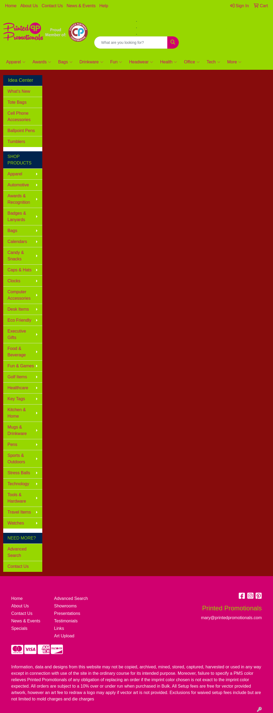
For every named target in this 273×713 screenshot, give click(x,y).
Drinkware (91, 62)
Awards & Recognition (18, 199)
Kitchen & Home (16, 412)
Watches (15, 523)
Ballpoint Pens (21, 130)
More (234, 62)
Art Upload (64, 636)
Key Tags (16, 398)
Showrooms (65, 606)
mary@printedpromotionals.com (227, 20)
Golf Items (17, 377)
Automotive (18, 185)
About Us (29, 5)
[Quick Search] (131, 42)
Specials (19, 628)
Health (168, 62)
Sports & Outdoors (16, 458)
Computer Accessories (19, 295)
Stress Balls (18, 473)
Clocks (13, 281)
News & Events (81, 5)
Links (59, 628)
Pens (12, 444)
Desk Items (18, 309)
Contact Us (52, 5)
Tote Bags (16, 102)
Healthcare (17, 388)
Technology (18, 483)
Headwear (141, 62)
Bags (65, 62)
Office (192, 62)
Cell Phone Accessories (19, 116)
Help (103, 5)
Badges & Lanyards (16, 216)
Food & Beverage (16, 351)
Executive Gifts (16, 334)
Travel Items (19, 512)
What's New (18, 91)
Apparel (15, 62)
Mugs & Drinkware (17, 430)
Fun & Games (20, 366)
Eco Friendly (19, 320)
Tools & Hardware (16, 497)
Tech (213, 62)
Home (11, 5)
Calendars (17, 241)
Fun (116, 62)
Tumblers (16, 141)
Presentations (67, 613)
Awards (41, 62)
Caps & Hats (19, 270)
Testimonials (66, 621)
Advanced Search (16, 552)
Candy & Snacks (15, 255)
